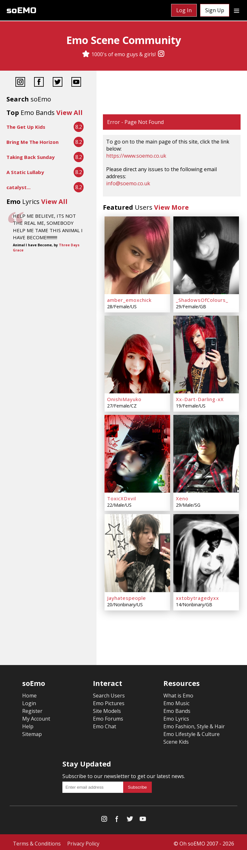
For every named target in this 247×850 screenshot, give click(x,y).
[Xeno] (206, 452)
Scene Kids (176, 738)
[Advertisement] (172, 93)
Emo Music (176, 700)
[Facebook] (39, 82)
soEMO (21, 10)
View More (171, 207)
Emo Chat (104, 723)
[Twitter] (57, 82)
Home (29, 692)
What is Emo (178, 692)
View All (69, 112)
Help (27, 723)
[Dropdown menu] (236, 10)
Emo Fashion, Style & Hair (194, 723)
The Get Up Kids (25, 127)
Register (32, 708)
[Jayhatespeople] (137, 550)
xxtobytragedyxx (197, 595)
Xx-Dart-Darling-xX (200, 398)
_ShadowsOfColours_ (202, 299)
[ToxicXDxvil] (137, 452)
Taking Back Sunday (30, 157)
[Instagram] (161, 54)
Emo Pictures (108, 700)
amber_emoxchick (129, 299)
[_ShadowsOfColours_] (206, 255)
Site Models (107, 708)
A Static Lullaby (25, 172)
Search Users (109, 692)
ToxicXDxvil (121, 496)
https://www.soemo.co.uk (136, 155)
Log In (184, 10)
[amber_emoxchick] (137, 255)
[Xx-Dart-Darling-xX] (206, 353)
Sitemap (32, 731)
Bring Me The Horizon (32, 142)
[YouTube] (76, 82)
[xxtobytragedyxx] (206, 550)
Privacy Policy (83, 840)
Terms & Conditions (37, 840)
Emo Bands (176, 708)
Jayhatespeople (126, 595)
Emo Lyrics (176, 715)
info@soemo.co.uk (128, 183)
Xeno (182, 496)
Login (29, 700)
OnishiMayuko (124, 398)
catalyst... (18, 187)
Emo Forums (108, 715)
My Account (36, 715)
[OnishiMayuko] (137, 353)
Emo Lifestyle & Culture (191, 731)
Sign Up (214, 10)
